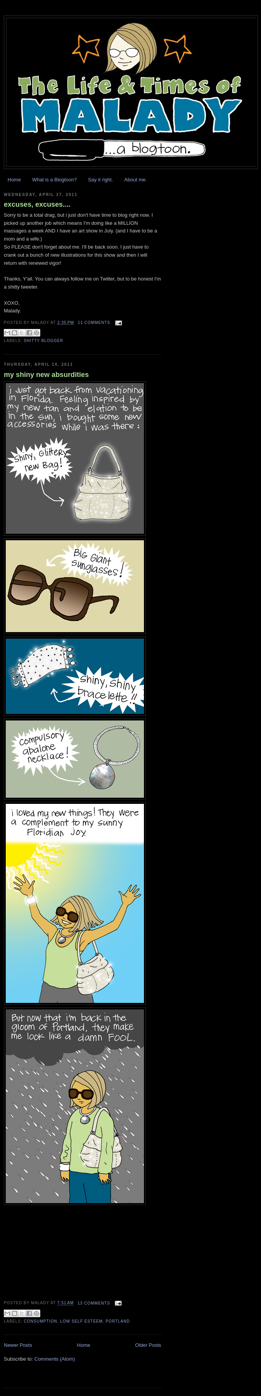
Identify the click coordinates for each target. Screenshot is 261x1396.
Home (14, 180)
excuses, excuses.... (37, 204)
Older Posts (148, 1345)
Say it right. (100, 180)
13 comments (94, 1303)
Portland (118, 1321)
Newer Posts (18, 1345)
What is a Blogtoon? (54, 180)
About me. (135, 180)
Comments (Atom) (55, 1359)
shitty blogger (43, 341)
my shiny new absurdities (46, 374)
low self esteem (81, 1321)
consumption (40, 1321)
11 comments (94, 322)
